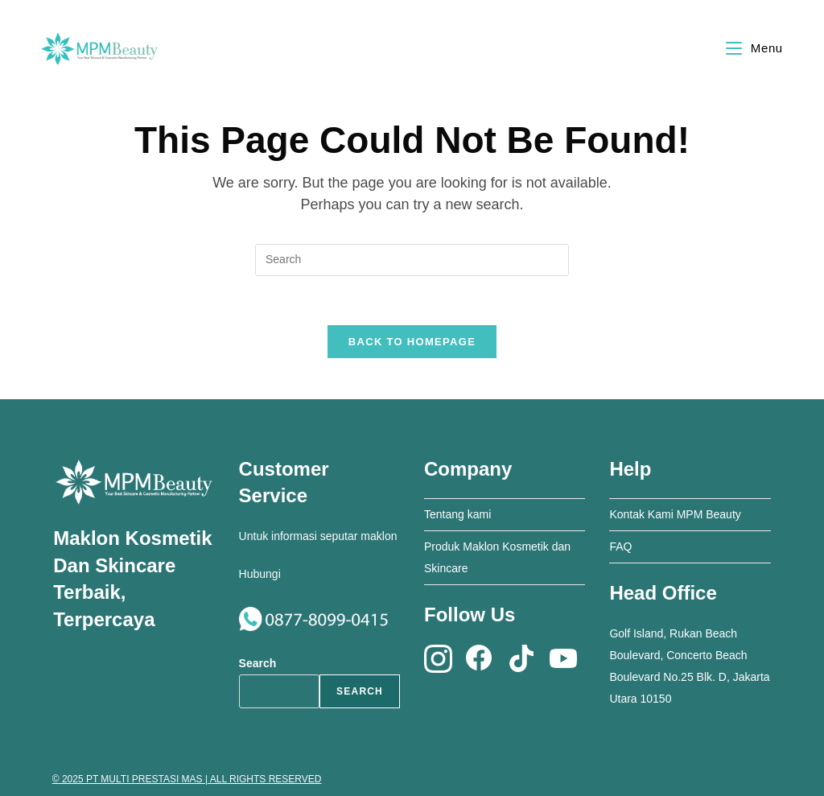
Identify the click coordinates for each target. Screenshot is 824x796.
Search (258, 663)
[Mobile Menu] (754, 48)
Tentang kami (457, 514)
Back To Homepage (412, 342)
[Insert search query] (412, 260)
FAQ (620, 546)
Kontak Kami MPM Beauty (674, 514)
